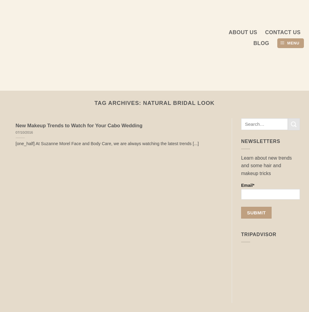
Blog (261, 43)
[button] (290, 43)
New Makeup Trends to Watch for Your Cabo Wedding (79, 125)
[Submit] (294, 124)
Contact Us (283, 32)
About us (243, 32)
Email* (270, 191)
